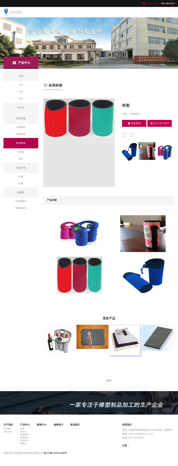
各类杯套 (24, 437)
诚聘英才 (58, 424)
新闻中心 (42, 424)
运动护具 (24, 440)
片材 (21, 84)
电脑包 (23, 443)
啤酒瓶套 (20, 134)
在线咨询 (134, 123)
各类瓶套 (24, 434)
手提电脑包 (21, 201)
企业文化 (7, 431)
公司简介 (7, 428)
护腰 (21, 183)
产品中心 (25, 424)
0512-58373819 (160, 123)
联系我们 (75, 424)
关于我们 (8, 424)
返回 (109, 380)
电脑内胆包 (21, 208)
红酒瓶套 (20, 127)
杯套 (21, 158)
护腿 (21, 176)
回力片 (23, 431)
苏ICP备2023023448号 (55, 453)
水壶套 (21, 151)
